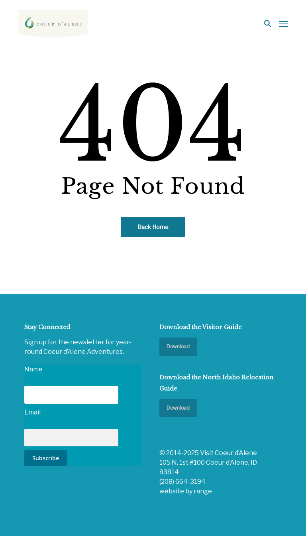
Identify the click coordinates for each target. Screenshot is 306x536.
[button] (283, 23)
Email (32, 412)
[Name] (71, 395)
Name (33, 369)
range (203, 491)
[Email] (71, 437)
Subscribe (45, 458)
